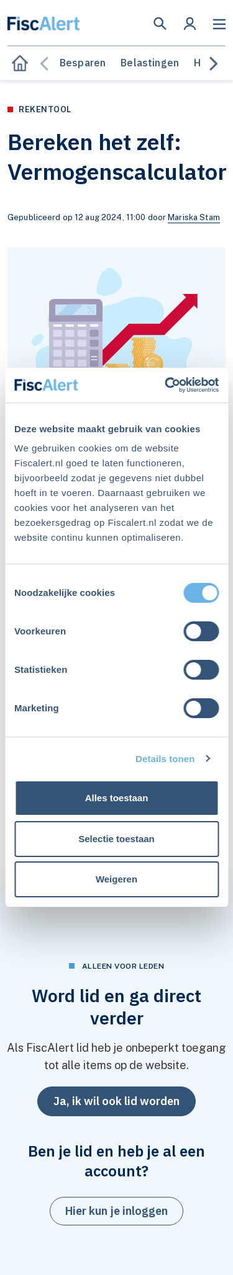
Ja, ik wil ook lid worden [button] (116, 1101)
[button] (160, 23)
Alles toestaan (116, 798)
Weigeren (116, 879)
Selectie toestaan (116, 838)
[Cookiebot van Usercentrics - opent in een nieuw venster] (166, 385)
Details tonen (164, 758)
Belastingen (150, 62)
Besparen (83, 62)
